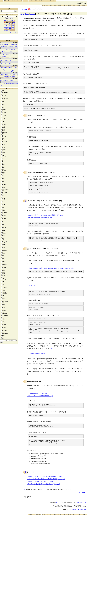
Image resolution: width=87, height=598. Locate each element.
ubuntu (32, 14)
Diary (54, 0)
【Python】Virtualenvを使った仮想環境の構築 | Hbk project (46, 493)
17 (9, 27)
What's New (7, 0)
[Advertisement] (62, 544)
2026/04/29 (15, 48)
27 (13, 28)
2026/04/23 (15, 78)
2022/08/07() (25, 9)
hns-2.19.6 (71, 524)
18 (10, 27)
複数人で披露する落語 (6, 60)
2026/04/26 (15, 62)
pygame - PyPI (32, 293)
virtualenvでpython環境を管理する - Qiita (40, 408)
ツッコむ (82, 507)
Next (13, 20)
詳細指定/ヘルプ (81, 517)
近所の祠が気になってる (6, 80)
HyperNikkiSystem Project (80, 524)
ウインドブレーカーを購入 (7, 71)
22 (6, 28)
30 (7, 30)
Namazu (58, 517)
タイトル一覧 (57, 5)
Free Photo (48, 0)
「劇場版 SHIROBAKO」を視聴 (8, 46)
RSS (51, 5)
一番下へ (84, 5)
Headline (38, 529)
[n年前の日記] (36, 9)
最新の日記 (45, 5)
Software (25, 0)
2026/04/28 (15, 53)
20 (13, 27)
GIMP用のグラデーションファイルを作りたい (8, 55)
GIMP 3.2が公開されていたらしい (9, 74)
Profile (13, 0)
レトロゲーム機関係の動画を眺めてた (9, 84)
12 (12, 25)
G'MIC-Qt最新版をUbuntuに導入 (8, 44)
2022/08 (9, 20)
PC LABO (19, 0)
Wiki (36, 0)
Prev (5, 20)
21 (4, 28)
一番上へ (84, 529)
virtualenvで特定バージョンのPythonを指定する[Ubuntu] (45, 222)
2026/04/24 (15, 72)
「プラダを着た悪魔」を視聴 (7, 76)
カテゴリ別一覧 (67, 5)
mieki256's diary (82, 3)
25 (10, 28)
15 (6, 27)
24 (9, 28)
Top (2, 0)
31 (9, 30)
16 (7, 27)
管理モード (31, 529)
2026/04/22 (15, 82)
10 (9, 25)
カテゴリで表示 (14, 32)
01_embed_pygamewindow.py (37, 365)
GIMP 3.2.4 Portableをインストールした (8, 68)
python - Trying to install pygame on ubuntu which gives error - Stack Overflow (51, 276)
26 (12, 28)
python (26, 14)
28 (4, 30)
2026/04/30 (15, 42)
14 (4, 27)
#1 (21, 14)
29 (6, 30)
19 (12, 27)
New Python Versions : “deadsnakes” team (40, 224)
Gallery (31, 0)
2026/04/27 (15, 58)
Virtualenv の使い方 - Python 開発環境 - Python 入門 (44, 498)
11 (10, 25)
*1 (24, 503)
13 (13, 25)
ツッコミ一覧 (76, 5)
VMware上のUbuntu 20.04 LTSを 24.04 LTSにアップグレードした (8, 50)
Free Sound (41, 0)
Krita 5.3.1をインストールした (8, 63)
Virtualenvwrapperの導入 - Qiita (37, 405)
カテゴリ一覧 (9, 88)
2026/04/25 (15, 65)
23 (7, 28)
